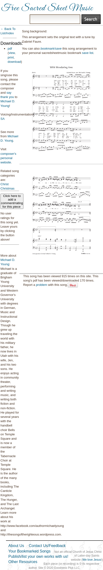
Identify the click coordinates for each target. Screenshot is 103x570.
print (11, 57)
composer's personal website (8, 158)
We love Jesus (91, 559)
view (12, 53)
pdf (10, 48)
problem (41, 285)
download (14, 61)
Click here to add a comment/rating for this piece (12, 201)
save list (87, 53)
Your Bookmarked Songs (29, 551)
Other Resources (22, 562)
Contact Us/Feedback (47, 546)
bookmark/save (50, 48)
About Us (16, 546)
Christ (4, 184)
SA (2, 119)
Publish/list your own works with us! (38, 556)
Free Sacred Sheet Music (47, 8)
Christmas (7, 188)
